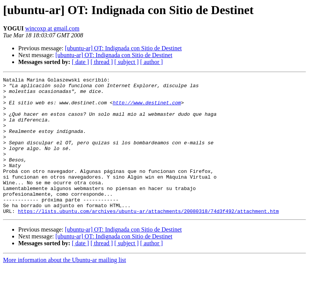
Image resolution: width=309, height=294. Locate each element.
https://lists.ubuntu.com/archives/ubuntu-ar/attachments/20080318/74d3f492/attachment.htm (148, 238)
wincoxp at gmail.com (52, 28)
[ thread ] (101, 62)
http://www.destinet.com (147, 108)
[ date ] (80, 62)
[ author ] (151, 62)
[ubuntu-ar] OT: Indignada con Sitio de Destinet (123, 48)
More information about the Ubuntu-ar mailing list (64, 287)
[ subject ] (126, 62)
